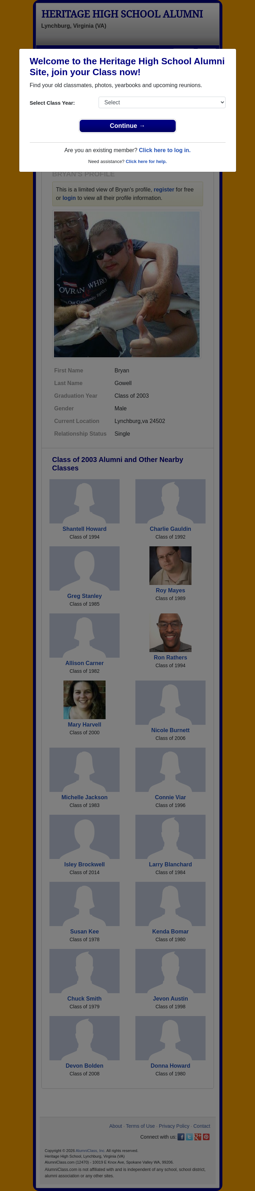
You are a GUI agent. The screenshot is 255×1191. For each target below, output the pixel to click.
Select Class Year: (52, 103)
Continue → (127, 125)
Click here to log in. (165, 150)
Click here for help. (146, 161)
